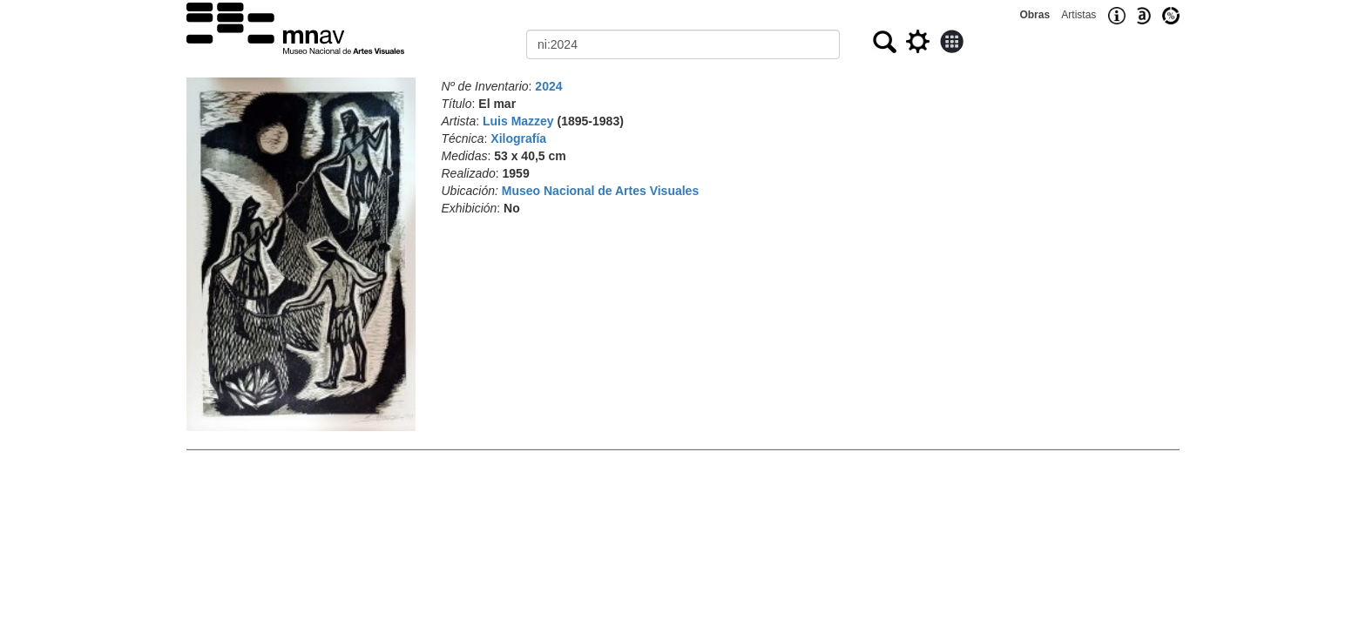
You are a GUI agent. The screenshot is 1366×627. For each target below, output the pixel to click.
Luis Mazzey (518, 121)
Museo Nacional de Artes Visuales (600, 191)
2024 (548, 86)
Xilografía (518, 138)
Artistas (1078, 15)
